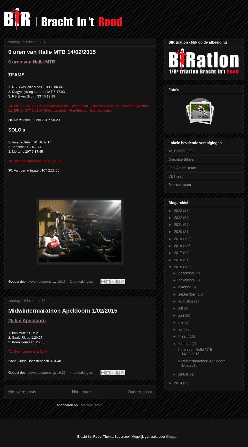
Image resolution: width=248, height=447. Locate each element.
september (187, 294)
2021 (178, 225)
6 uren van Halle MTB (31, 61)
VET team (176, 176)
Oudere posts (140, 392)
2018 (178, 246)
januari (184, 374)
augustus (186, 301)
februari (184, 344)
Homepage (82, 392)
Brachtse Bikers (181, 159)
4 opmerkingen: (82, 373)
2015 (178, 267)
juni (181, 315)
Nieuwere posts (22, 392)
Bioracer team (179, 185)
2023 (178, 211)
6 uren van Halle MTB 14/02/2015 (52, 52)
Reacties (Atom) (92, 405)
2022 (178, 218)
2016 (178, 260)
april (182, 329)
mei (181, 322)
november (186, 280)
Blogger (171, 436)
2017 (178, 253)
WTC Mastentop (181, 151)
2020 (178, 232)
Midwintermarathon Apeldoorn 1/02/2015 (62, 310)
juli (181, 308)
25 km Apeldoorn (27, 320)
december (186, 273)
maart (183, 336)
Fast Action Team (182, 168)
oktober (184, 287)
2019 (178, 239)
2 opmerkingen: (82, 281)
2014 (178, 383)
